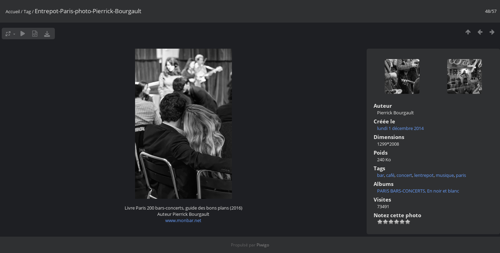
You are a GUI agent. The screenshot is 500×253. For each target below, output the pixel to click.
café (390, 175)
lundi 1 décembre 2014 (400, 128)
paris (461, 175)
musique (445, 175)
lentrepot (424, 175)
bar (380, 175)
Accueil (13, 11)
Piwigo (263, 245)
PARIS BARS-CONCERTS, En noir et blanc (418, 191)
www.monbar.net (183, 220)
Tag (27, 11)
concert (404, 175)
